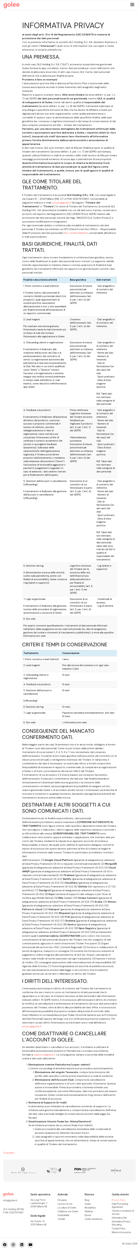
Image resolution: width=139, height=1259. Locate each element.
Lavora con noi (65, 1204)
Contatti (61, 1219)
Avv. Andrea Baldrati (76, 233)
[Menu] (132, 4)
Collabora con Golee (68, 1212)
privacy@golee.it (61, 203)
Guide (88, 1204)
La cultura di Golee (67, 1208)
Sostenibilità (63, 1215)
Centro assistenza (93, 1219)
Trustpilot (9, 1153)
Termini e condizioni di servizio (123, 1213)
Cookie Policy (118, 1229)
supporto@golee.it (44, 1055)
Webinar (89, 1212)
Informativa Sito (119, 1218)
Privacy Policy (119, 1200)
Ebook (88, 1215)
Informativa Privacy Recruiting (121, 1224)
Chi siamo (62, 1200)
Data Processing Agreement (120, 1206)
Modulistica (90, 1208)
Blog (87, 1200)
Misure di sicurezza (121, 1233)
